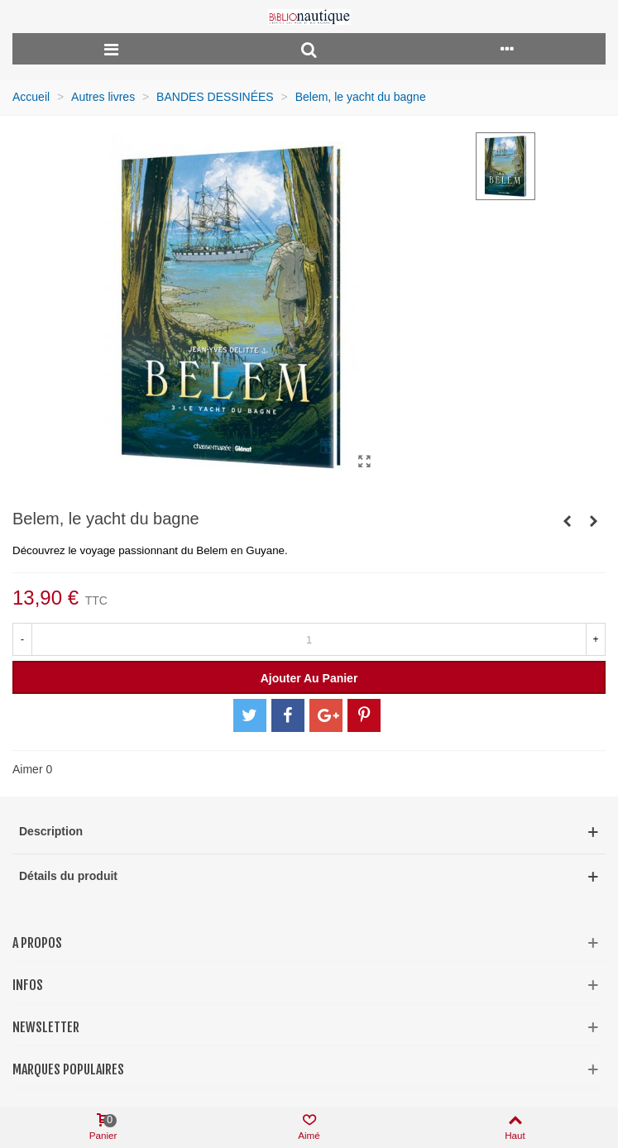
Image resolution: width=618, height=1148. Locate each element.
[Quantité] (309, 639)
